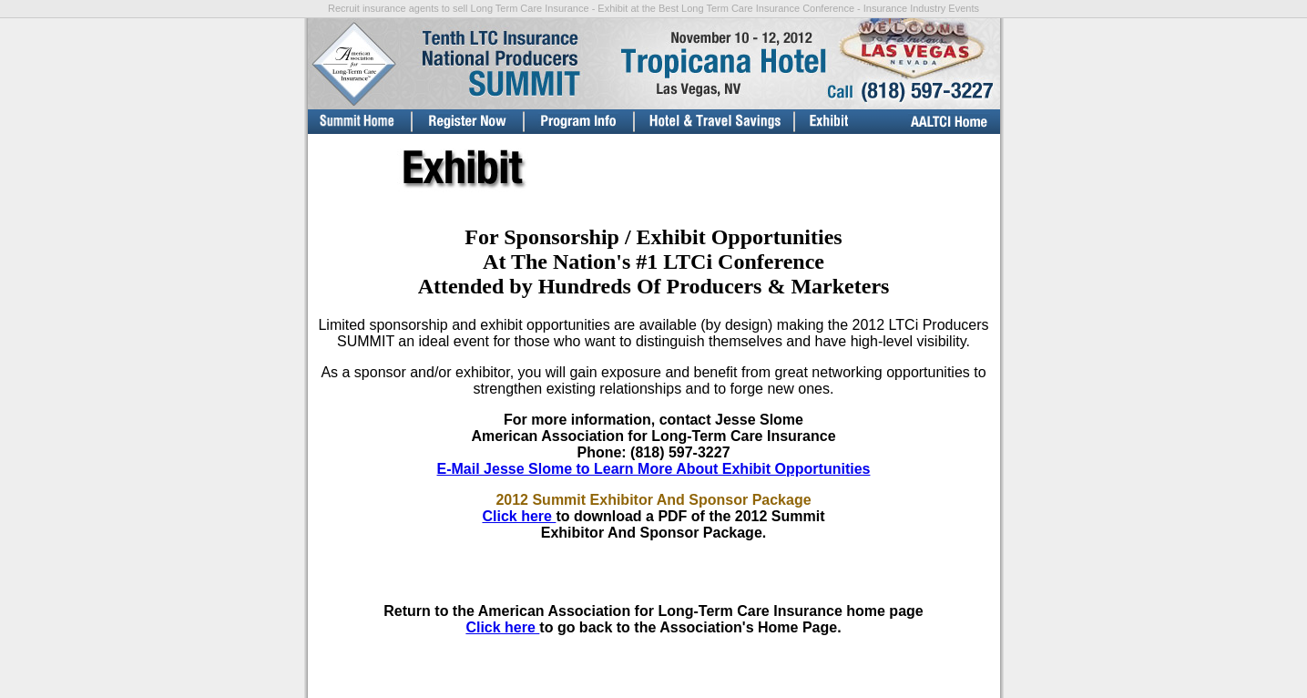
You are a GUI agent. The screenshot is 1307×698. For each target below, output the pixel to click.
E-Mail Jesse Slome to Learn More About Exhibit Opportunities (654, 469)
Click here (519, 516)
